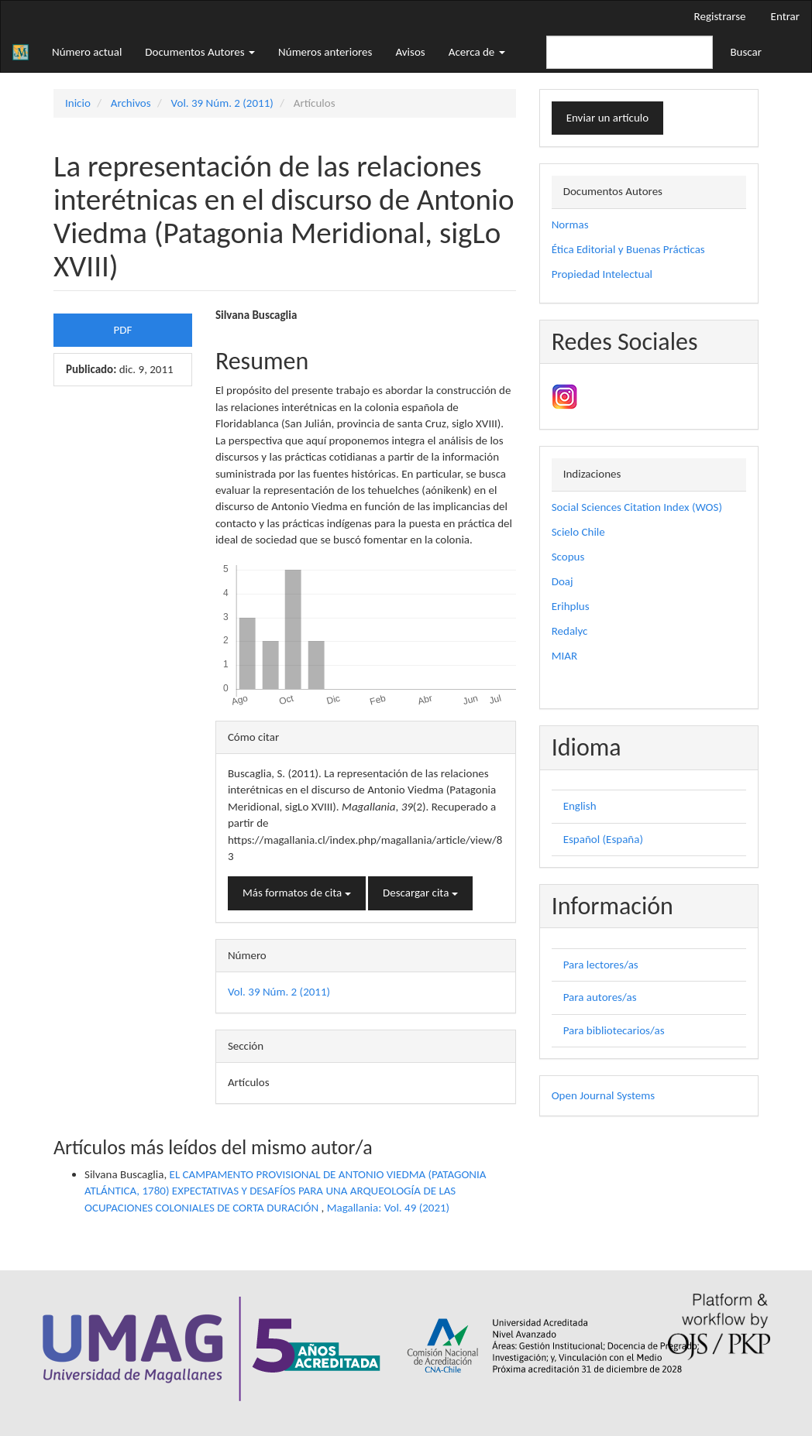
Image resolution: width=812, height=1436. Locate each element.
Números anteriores (325, 52)
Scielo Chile (578, 532)
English (580, 806)
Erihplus (571, 606)
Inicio (78, 103)
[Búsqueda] (629, 52)
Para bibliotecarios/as (614, 1030)
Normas (570, 224)
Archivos (131, 103)
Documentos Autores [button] (200, 52)
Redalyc (570, 631)
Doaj (562, 581)
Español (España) (603, 839)
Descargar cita (420, 893)
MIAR (564, 656)
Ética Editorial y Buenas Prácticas (628, 249)
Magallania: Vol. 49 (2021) (388, 1208)
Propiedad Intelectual (602, 274)
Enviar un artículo (607, 118)
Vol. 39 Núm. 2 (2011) (222, 103)
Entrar (785, 16)
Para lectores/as (600, 965)
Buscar (746, 52)
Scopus (568, 557)
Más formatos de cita (297, 893)
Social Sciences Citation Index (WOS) (637, 507)
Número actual (87, 52)
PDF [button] (123, 330)
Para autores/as (600, 997)
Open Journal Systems (603, 1095)
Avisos (410, 52)
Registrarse (720, 16)
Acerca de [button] (477, 52)
